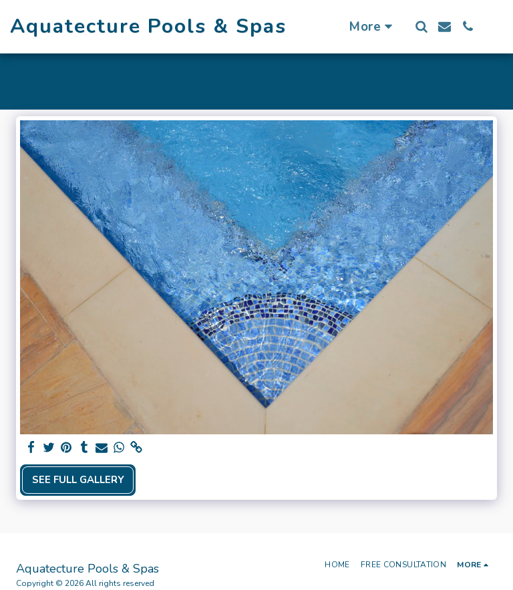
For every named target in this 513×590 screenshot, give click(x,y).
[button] (421, 26)
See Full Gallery (78, 479)
